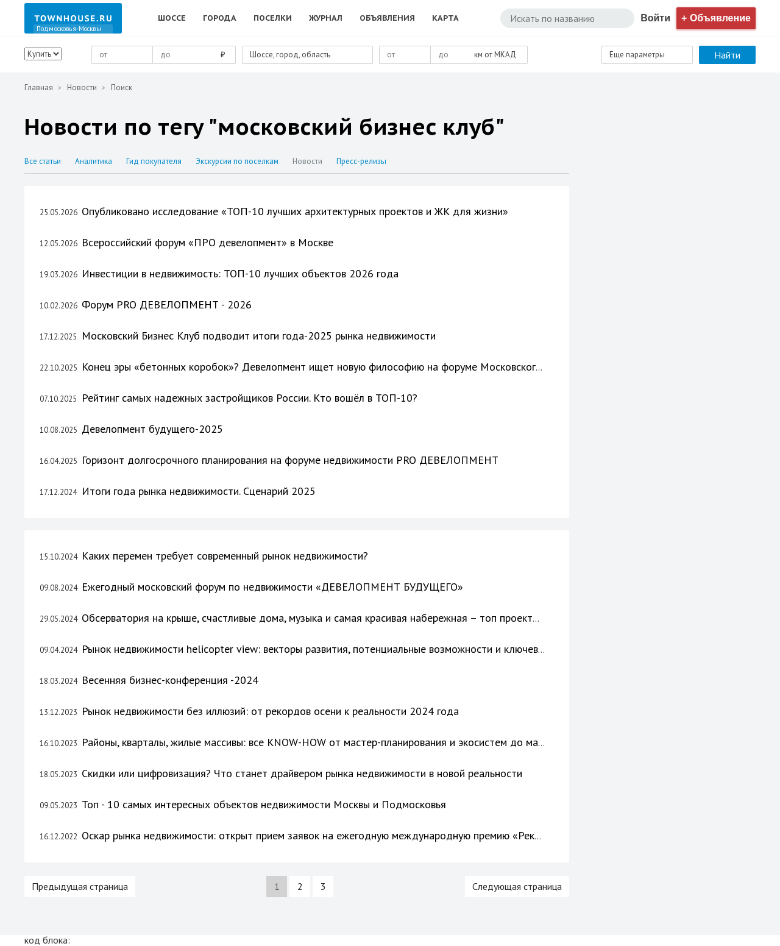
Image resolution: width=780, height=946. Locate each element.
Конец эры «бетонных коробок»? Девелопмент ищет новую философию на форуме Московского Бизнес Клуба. (346, 367)
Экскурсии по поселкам (238, 161)
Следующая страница (517, 886)
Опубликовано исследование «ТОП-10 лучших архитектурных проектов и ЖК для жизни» (295, 211)
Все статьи (43, 161)
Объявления (387, 18)
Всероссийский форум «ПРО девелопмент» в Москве (207, 242)
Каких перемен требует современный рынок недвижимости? (225, 556)
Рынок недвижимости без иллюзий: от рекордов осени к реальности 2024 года (270, 711)
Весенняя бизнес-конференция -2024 (170, 680)
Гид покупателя (154, 161)
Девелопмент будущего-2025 (152, 429)
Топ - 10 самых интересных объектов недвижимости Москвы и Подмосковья (264, 804)
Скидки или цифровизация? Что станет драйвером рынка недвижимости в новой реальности (302, 773)
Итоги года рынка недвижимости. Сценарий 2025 (199, 491)
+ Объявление (716, 18)
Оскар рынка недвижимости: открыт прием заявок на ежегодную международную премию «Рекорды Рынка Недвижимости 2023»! (392, 835)
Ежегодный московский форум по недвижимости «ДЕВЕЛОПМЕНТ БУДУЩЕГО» (272, 587)
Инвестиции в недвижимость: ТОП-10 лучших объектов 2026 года (240, 273)
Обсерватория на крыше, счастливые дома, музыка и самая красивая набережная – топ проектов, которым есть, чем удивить (379, 618)
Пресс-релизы (361, 161)
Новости (82, 87)
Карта (445, 18)
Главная (38, 87)
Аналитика (94, 161)
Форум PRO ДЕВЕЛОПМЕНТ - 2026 (167, 304)
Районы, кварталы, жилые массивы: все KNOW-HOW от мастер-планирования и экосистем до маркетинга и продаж (355, 742)
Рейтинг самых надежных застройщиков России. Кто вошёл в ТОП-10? (249, 398)
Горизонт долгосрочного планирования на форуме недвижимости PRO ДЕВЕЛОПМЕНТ (290, 460)
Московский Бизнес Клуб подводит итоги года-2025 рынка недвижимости (259, 336)
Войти (655, 18)
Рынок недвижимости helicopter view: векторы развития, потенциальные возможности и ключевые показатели (345, 649)
